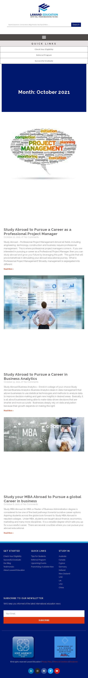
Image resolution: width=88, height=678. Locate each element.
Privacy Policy (47, 662)
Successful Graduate (44, 61)
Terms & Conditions (61, 662)
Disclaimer (74, 662)
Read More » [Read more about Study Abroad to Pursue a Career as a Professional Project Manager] (9, 269)
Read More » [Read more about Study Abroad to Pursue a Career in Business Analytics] (9, 411)
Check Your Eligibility (44, 49)
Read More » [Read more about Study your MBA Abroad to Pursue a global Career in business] (9, 533)
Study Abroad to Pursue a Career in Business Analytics (36, 376)
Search (76, 24)
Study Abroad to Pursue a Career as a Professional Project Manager (37, 231)
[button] (44, 37)
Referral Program (44, 55)
